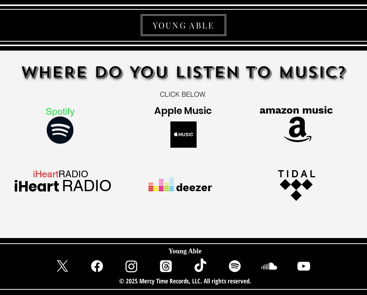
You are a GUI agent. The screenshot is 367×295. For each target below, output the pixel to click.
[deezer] (194, 187)
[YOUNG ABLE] (183, 25)
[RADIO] (86, 185)
